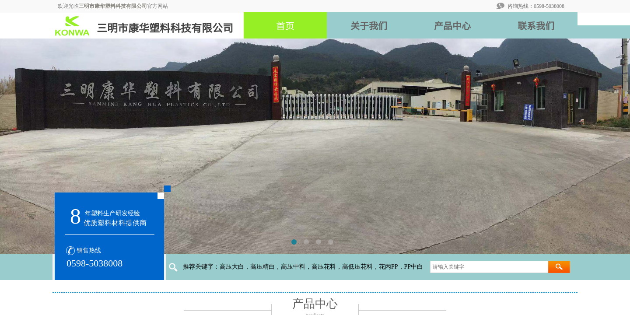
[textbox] (489, 267)
